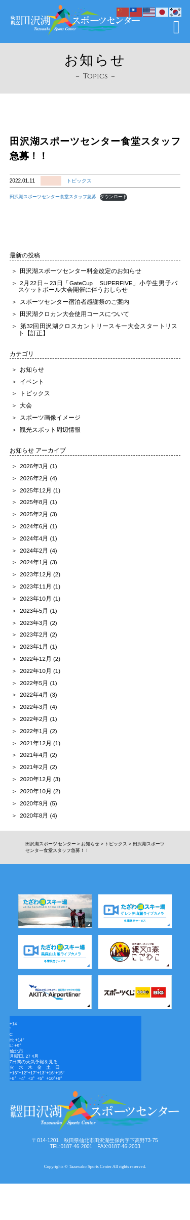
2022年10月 (40, 671)
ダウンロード (113, 196)
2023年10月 (40, 599)
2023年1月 (38, 647)
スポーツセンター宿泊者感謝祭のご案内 (74, 302)
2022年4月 (38, 695)
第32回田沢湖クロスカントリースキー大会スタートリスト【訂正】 (97, 329)
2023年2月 (38, 634)
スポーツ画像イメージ (50, 418)
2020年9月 (38, 803)
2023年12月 (40, 574)
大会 (26, 405)
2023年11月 (40, 586)
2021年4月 (38, 755)
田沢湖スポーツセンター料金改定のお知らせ (80, 271)
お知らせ (32, 370)
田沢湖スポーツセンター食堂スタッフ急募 (53, 196)
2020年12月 (40, 779)
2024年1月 (38, 562)
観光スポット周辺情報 (50, 430)
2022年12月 (40, 659)
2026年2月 (38, 478)
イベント (32, 382)
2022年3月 (38, 707)
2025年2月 (38, 514)
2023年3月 (38, 623)
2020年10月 (40, 791)
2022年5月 (38, 683)
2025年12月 (40, 490)
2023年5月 (38, 611)
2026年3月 (38, 466)
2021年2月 (38, 767)
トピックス (79, 181)
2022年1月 (38, 731)
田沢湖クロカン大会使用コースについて (74, 314)
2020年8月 (38, 815)
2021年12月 (40, 743)
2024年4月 (38, 538)
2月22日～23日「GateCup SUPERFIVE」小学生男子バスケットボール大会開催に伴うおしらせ (97, 286)
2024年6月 (38, 526)
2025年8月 (38, 502)
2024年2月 (38, 551)
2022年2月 (38, 719)
